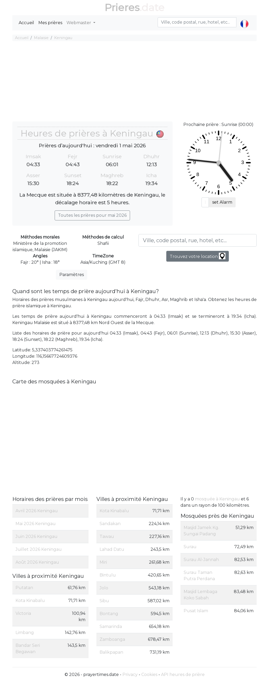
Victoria (23, 613)
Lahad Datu (112, 549)
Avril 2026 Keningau (36, 510)
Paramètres (71, 274)
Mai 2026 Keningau (35, 523)
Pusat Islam (196, 610)
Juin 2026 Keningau (36, 536)
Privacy (130, 674)
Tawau (107, 536)
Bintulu (108, 575)
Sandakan (110, 523)
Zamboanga (112, 639)
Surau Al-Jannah (201, 559)
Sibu (104, 600)
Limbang (24, 632)
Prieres (122, 7)
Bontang (109, 613)
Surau (190, 546)
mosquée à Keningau (217, 498)
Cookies (149, 674)
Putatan (24, 587)
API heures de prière (183, 674)
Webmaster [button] (79, 22)
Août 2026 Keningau (37, 562)
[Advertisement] (134, 82)
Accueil (26, 22)
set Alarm (222, 202)
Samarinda (111, 626)
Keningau (63, 37)
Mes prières (50, 22)
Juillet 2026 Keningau (38, 549)
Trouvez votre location (197, 256)
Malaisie (41, 37)
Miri (103, 562)
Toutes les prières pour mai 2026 (92, 215)
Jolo (104, 587)
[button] (244, 19)
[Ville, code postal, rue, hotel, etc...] (197, 240)
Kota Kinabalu (30, 600)
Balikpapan (111, 652)
